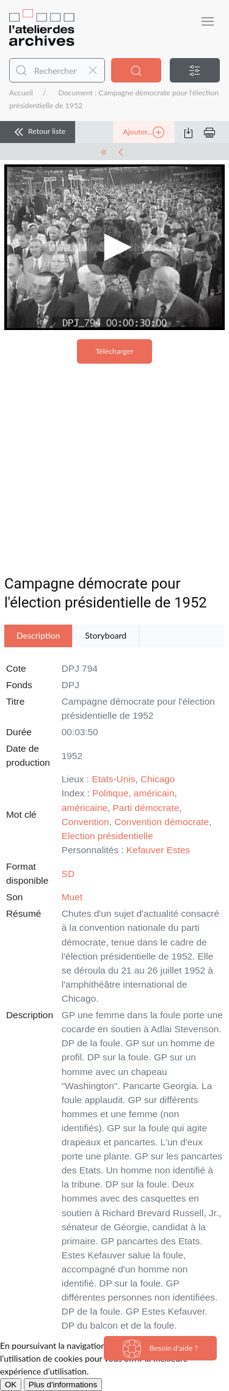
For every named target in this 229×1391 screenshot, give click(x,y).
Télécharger (115, 351)
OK (10, 1384)
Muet (72, 897)
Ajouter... (143, 133)
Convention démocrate (161, 822)
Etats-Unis (113, 779)
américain (154, 793)
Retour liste (37, 132)
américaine (84, 807)
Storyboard (105, 635)
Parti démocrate (146, 807)
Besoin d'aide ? (160, 1349)
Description (38, 635)
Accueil (21, 92)
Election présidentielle (107, 836)
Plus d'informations (63, 1384)
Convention (85, 822)
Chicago (157, 779)
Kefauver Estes (158, 850)
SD (68, 873)
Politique (110, 793)
